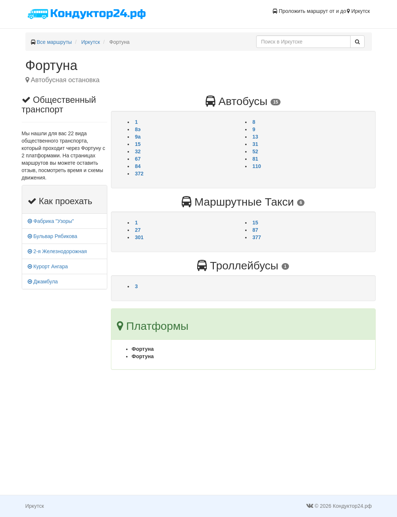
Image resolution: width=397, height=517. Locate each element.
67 (138, 159)
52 (255, 151)
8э (138, 129)
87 (255, 230)
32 (138, 151)
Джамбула (43, 281)
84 (138, 166)
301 (139, 237)
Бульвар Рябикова (52, 236)
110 (257, 166)
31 (255, 144)
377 (257, 237)
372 (139, 174)
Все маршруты (54, 42)
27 (138, 230)
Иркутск (90, 42)
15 (138, 144)
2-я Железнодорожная (57, 251)
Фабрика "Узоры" (51, 221)
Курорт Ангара (48, 266)
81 (255, 159)
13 (255, 137)
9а (138, 137)
